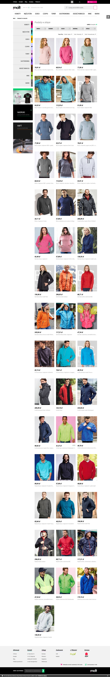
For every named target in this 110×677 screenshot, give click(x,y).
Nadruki (57, 656)
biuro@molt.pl (72, 2)
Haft (57, 654)
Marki (97, 14)
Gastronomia (64, 14)
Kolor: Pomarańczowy (90, 34)
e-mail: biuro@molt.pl (32, 661)
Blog (26, 2)
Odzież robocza (79, 14)
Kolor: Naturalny (78, 34)
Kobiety (18, 14)
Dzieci (37, 14)
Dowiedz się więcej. (42, 676)
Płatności (37, 2)
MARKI (27, 83)
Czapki (45, 14)
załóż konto (84, 2)
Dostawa (31, 2)
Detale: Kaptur (68, 34)
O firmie (15, 2)
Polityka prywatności (17, 661)
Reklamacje (44, 661)
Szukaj (93, 7)
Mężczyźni (28, 14)
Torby (53, 14)
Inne (89, 14)
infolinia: (76, 2)
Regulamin (44, 659)
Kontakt (21, 2)
